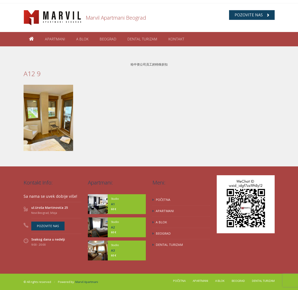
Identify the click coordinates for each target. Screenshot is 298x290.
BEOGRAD (108, 39)
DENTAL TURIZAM (142, 39)
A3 (113, 250)
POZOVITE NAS (252, 14)
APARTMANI (55, 39)
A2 (113, 227)
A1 (113, 204)
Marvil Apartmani (86, 282)
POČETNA (163, 200)
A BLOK (82, 39)
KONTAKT (176, 39)
